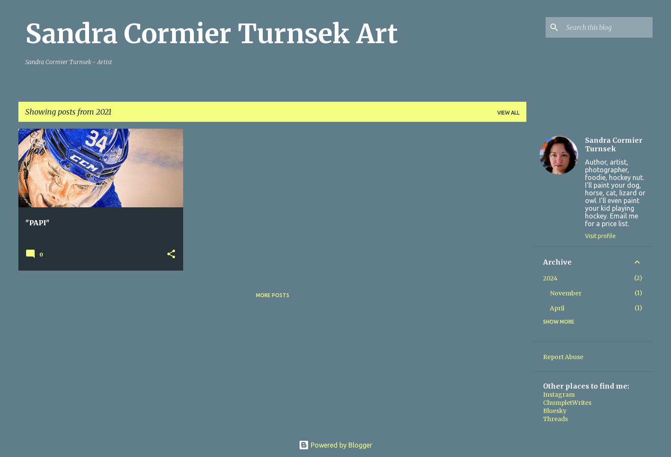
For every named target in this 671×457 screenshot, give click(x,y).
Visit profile (600, 236)
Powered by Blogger (335, 445)
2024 (550, 278)
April (557, 308)
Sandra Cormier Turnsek (613, 144)
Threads (555, 419)
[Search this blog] (608, 27)
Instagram (559, 394)
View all (508, 112)
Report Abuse (563, 357)
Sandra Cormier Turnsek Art (211, 33)
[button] (171, 254)
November (566, 293)
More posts (272, 295)
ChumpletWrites (567, 403)
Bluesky (555, 411)
